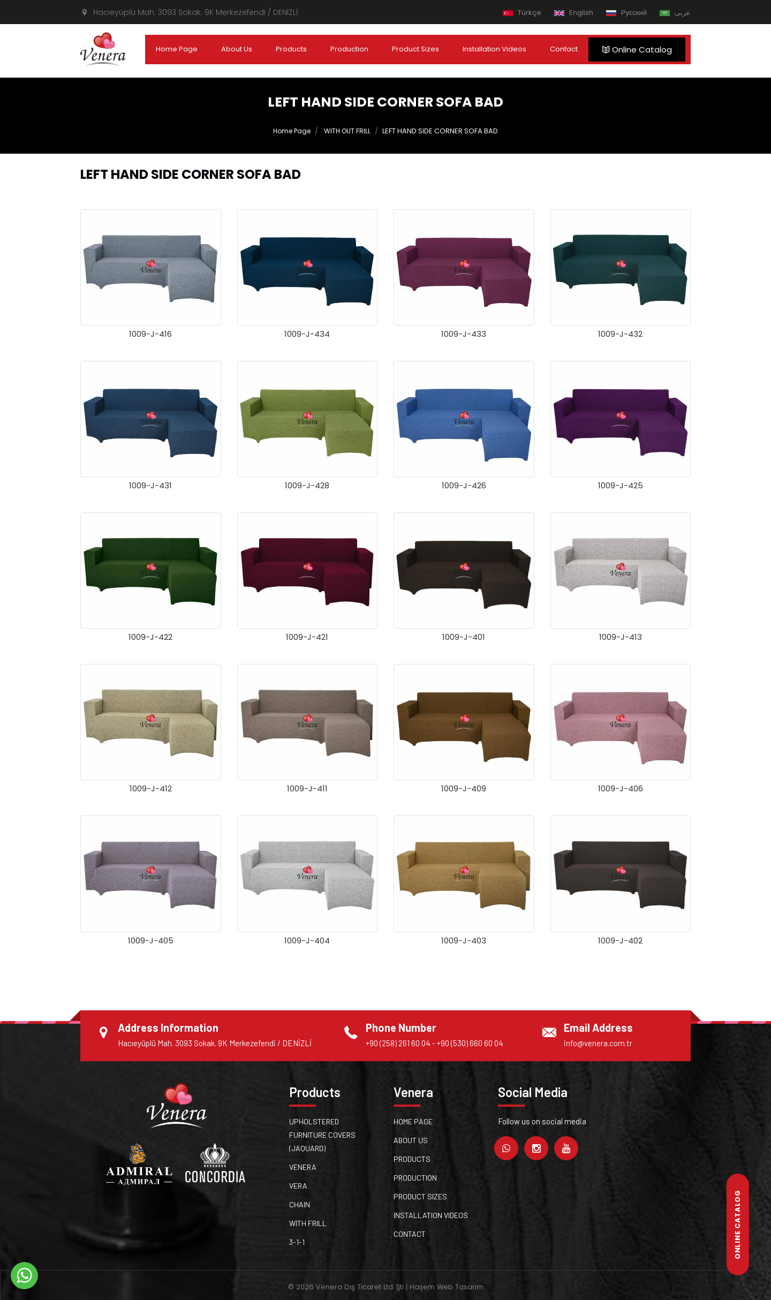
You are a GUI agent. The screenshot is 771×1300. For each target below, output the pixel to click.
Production (349, 49)
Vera (298, 1185)
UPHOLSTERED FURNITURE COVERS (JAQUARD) (322, 1135)
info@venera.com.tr (598, 1043)
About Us (236, 49)
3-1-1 (297, 1241)
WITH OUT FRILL (347, 130)
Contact (564, 49)
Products (291, 49)
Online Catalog (637, 49)
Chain (299, 1204)
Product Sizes (415, 49)
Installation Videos (494, 49)
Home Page (177, 49)
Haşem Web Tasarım (446, 1287)
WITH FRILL (308, 1223)
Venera (302, 1166)
